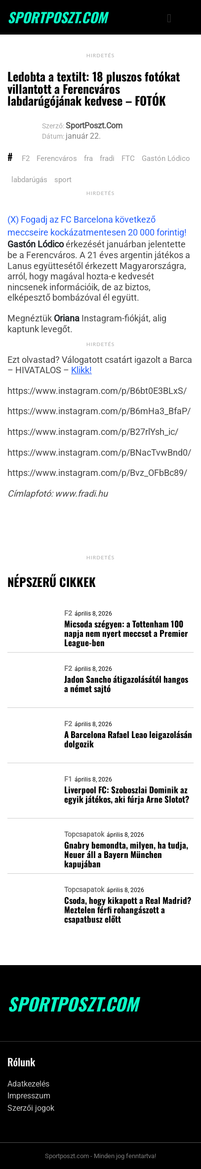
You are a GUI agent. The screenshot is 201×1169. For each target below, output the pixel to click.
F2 (26, 158)
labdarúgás (29, 179)
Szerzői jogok (30, 1108)
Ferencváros (57, 158)
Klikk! (81, 370)
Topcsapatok (84, 834)
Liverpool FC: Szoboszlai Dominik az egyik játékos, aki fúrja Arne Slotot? (126, 794)
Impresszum (28, 1095)
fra (88, 158)
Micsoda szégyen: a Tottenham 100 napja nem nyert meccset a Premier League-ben (126, 633)
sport (63, 179)
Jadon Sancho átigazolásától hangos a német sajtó (126, 683)
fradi (107, 158)
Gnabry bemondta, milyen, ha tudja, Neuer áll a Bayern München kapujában (126, 854)
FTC (128, 158)
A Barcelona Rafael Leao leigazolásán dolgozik (128, 739)
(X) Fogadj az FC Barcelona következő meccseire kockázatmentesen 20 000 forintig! (97, 225)
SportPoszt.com (57, 17)
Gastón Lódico (166, 158)
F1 (68, 779)
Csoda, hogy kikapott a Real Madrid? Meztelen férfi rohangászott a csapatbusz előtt (127, 910)
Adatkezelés (28, 1084)
